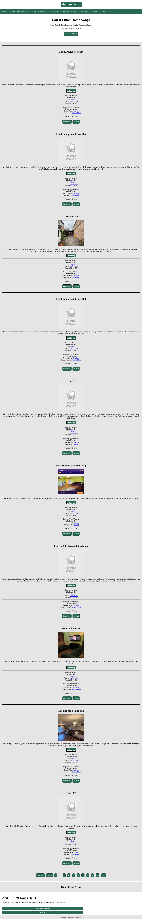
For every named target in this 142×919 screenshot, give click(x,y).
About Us (94, 12)
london (76, 444)
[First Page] (40, 875)
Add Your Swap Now (71, 33)
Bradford (76, 605)
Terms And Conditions (42, 909)
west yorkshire (77, 607)
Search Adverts (53, 12)
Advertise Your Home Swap (19, 12)
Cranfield (76, 358)
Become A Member (70, 12)
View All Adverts (39, 12)
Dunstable (76, 193)
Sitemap (43, 912)
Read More (67, 122)
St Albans (76, 687)
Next (103, 875)
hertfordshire (76, 689)
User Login (84, 12)
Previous (49, 875)
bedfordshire (74, 101)
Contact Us (106, 12)
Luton (73, 99)
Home (4, 12)
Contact (76, 122)
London (76, 442)
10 (97, 875)
